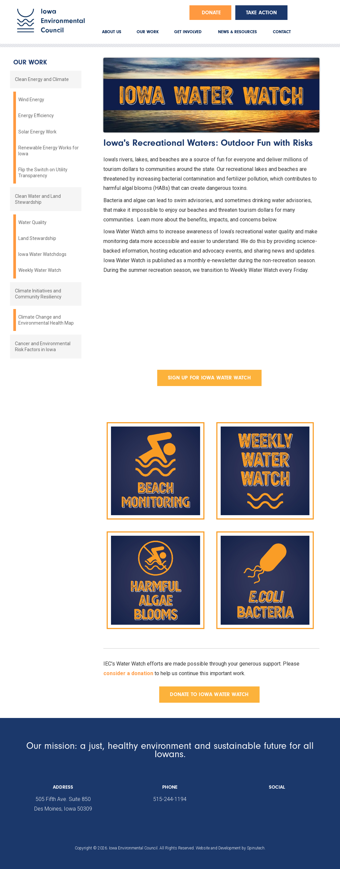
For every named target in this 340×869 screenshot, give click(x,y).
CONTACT (282, 31)
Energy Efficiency (36, 115)
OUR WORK (148, 31)
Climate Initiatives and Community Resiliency (38, 293)
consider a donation (128, 673)
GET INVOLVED (187, 31)
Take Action (261, 13)
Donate (211, 13)
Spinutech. (256, 848)
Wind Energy (31, 99)
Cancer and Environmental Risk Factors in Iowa (42, 346)
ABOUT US (111, 31)
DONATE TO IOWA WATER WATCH (209, 694)
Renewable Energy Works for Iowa (48, 150)
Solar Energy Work (37, 131)
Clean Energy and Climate (42, 79)
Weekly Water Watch (39, 270)
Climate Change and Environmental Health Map (46, 320)
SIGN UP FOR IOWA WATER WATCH (209, 378)
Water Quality (32, 222)
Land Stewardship (37, 238)
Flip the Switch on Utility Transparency (42, 172)
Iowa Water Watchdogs (42, 254)
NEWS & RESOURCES (237, 31)
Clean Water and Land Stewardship (38, 199)
